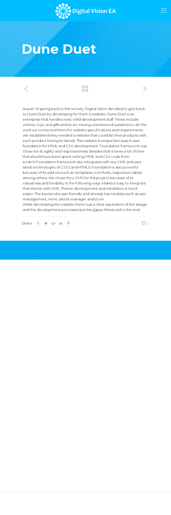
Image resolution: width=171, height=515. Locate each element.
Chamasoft (31, 270)
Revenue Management (42, 368)
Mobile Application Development (50, 336)
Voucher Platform (37, 286)
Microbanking (33, 434)
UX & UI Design (34, 344)
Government (33, 410)
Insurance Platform (38, 294)
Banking (29, 426)
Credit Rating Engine (39, 278)
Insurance (30, 418)
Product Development (41, 352)
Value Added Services (40, 376)
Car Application (35, 302)
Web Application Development (49, 328)
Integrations (32, 360)
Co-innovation (34, 384)
